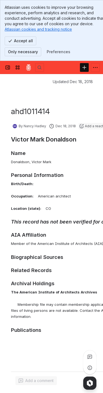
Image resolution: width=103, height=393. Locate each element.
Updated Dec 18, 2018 (73, 81)
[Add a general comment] (36, 380)
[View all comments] (89, 356)
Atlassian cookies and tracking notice (38, 29)
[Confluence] (28, 67)
